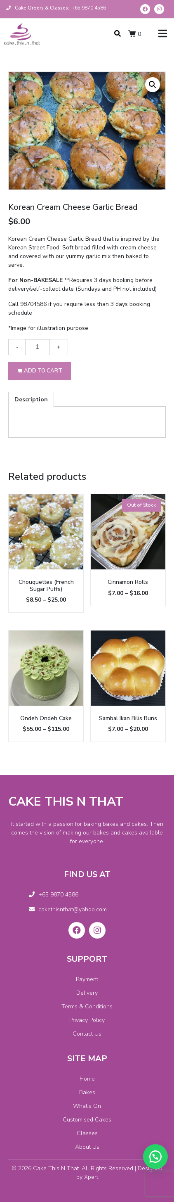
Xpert (91, 1177)
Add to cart (43, 371)
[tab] (31, 399)
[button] (155, 1156)
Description (31, 399)
